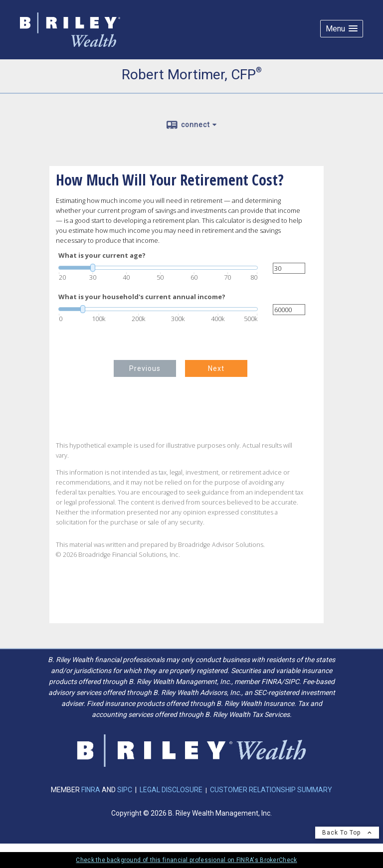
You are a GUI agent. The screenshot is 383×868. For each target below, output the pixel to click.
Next (216, 368)
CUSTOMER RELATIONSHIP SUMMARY (271, 790)
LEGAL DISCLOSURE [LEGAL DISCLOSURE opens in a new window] (171, 790)
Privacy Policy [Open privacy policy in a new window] (65, 847)
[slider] (158, 268)
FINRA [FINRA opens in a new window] (91, 790)
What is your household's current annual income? (141, 297)
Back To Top (347, 832)
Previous (145, 368)
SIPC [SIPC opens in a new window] (124, 790)
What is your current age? (102, 255)
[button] (341, 28)
